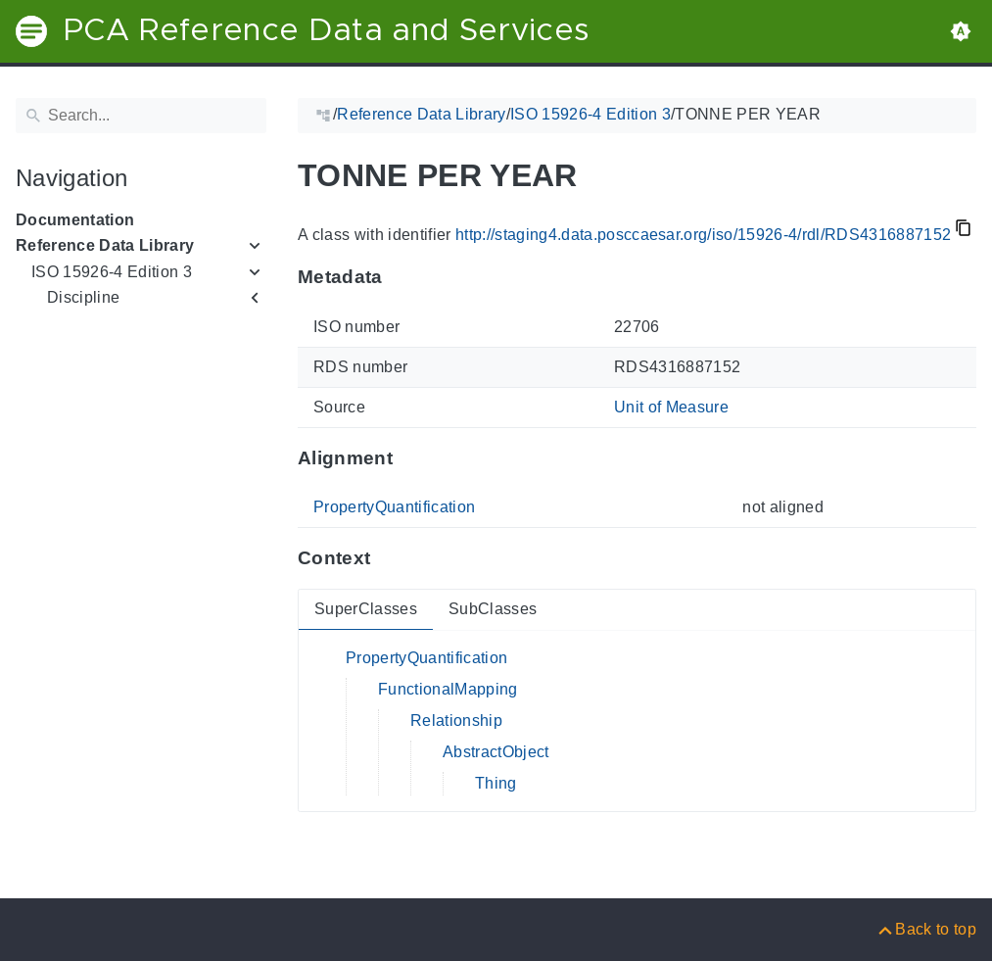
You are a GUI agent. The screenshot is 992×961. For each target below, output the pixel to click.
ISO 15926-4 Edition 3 (111, 272)
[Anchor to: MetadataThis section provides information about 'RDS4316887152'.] (402, 277)
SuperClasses (365, 609)
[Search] (141, 115)
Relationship (456, 720)
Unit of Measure (671, 407)
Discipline (83, 297)
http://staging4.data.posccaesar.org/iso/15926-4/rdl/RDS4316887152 (703, 234)
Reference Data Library (105, 245)
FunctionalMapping (448, 689)
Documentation (75, 220)
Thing (496, 783)
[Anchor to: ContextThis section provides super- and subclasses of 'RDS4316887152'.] (389, 558)
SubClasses (493, 609)
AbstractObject (496, 752)
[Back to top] (925, 929)
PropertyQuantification (394, 507)
